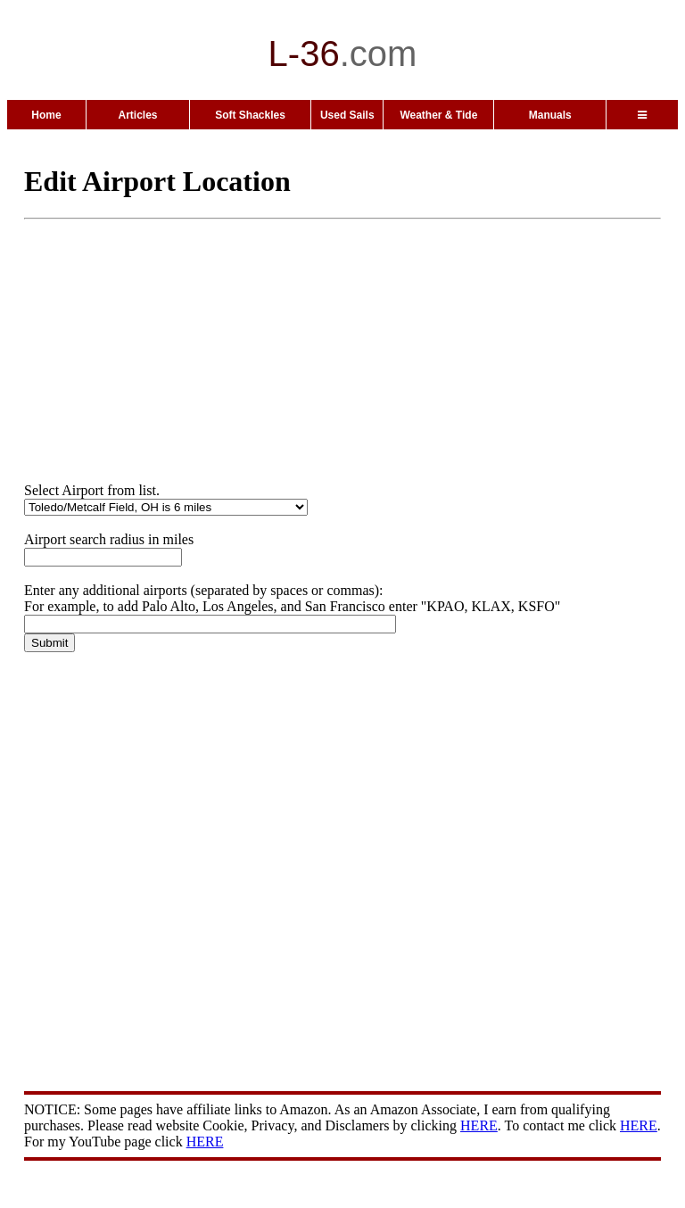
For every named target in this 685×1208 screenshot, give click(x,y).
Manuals (550, 115)
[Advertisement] (354, 358)
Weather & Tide (438, 115)
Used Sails (347, 115)
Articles (138, 115)
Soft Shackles (250, 115)
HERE (479, 1125)
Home (46, 115)
